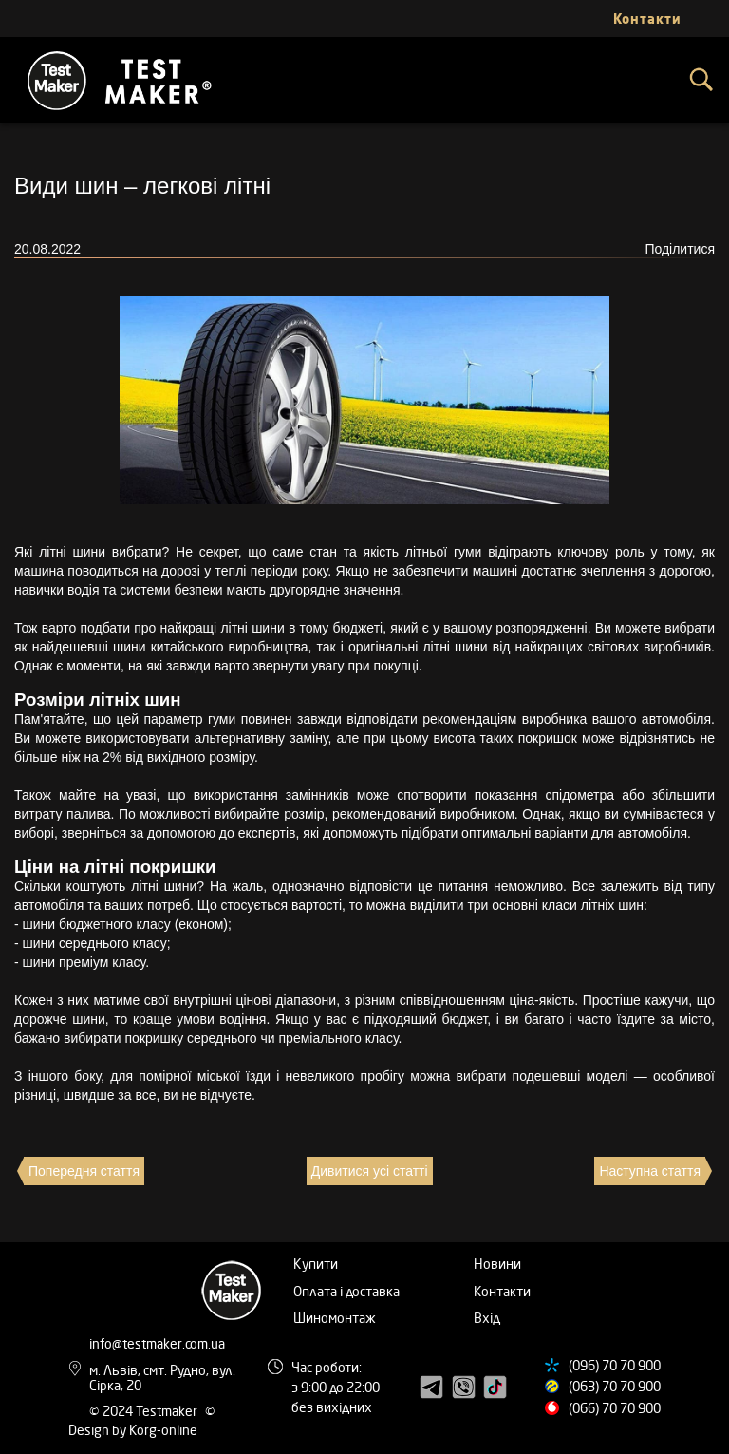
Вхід (487, 1318)
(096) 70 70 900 (615, 1365)
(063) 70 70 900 (615, 1386)
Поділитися (680, 248)
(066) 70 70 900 (615, 1408)
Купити (315, 1263)
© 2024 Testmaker (144, 1411)
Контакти (502, 1291)
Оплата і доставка (346, 1291)
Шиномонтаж (334, 1318)
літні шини (72, 551)
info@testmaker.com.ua (157, 1343)
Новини (497, 1263)
